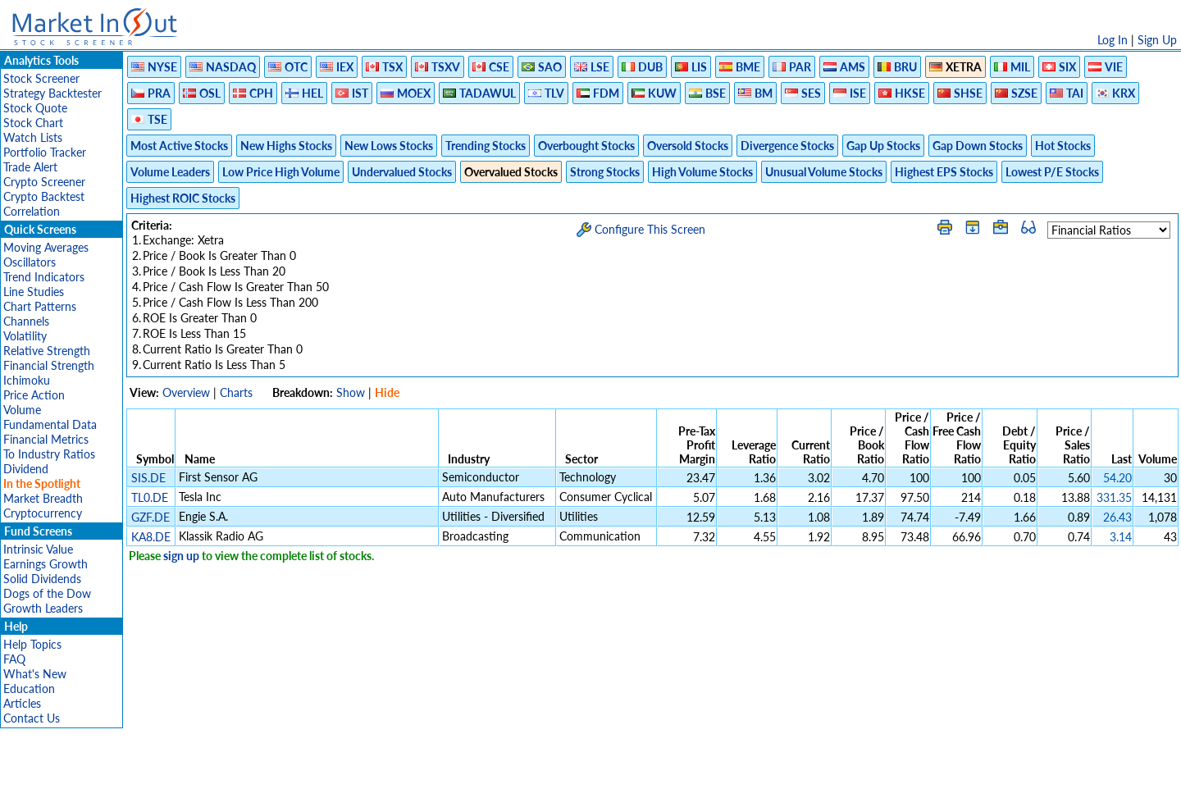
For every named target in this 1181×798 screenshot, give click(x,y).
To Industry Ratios (49, 454)
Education (29, 688)
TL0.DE (149, 497)
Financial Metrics (46, 439)
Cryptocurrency (42, 513)
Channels (26, 321)
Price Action (34, 395)
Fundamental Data (50, 424)
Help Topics (32, 644)
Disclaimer (402, 777)
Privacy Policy (474, 777)
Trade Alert (30, 167)
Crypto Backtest (43, 196)
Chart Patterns (39, 306)
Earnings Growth (45, 564)
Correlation (31, 211)
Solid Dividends (42, 579)
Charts (236, 392)
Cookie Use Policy (659, 777)
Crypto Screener (44, 182)
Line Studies (33, 292)
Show (350, 392)
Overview (186, 392)
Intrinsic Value (38, 549)
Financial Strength (48, 365)
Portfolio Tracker (44, 152)
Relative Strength (46, 351)
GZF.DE (150, 517)
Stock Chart (33, 123)
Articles (22, 703)
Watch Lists (32, 137)
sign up (181, 556)
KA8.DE (151, 537)
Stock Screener (41, 78)
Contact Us (31, 718)
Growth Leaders (43, 608)
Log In (1112, 40)
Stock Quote (35, 108)
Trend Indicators (43, 277)
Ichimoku (26, 380)
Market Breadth (43, 498)
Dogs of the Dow (47, 593)
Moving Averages (46, 247)
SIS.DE (148, 478)
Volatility (25, 336)
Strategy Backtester (52, 93)
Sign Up (1157, 40)
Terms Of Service (561, 777)
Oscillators (29, 262)
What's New (34, 674)
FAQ (14, 659)
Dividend (25, 469)
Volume (22, 410)
